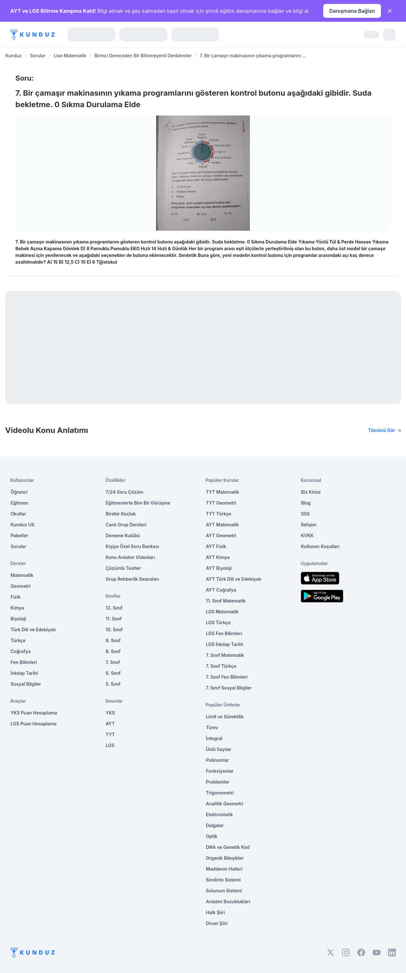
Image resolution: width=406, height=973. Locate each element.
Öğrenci (19, 492)
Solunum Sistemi (224, 890)
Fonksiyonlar (220, 771)
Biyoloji (18, 618)
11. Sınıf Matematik (226, 600)
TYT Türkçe (218, 513)
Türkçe (18, 640)
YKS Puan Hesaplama (34, 712)
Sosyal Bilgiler (26, 684)
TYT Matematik (222, 492)
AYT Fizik (216, 546)
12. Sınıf (114, 607)
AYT (110, 723)
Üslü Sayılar (219, 749)
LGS (110, 745)
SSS (305, 513)
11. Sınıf (114, 618)
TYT (110, 734)
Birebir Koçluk (121, 513)
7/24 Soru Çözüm (124, 492)
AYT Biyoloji (219, 568)
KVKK (307, 535)
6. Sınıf (113, 673)
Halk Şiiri (215, 912)
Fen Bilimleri (24, 662)
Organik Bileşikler (225, 858)
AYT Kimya (218, 557)
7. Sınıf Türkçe (221, 666)
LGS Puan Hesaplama (34, 723)
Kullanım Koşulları (320, 546)
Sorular (37, 55)
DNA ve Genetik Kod (228, 847)
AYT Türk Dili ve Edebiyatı (233, 579)
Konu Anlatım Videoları (130, 557)
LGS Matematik (222, 611)
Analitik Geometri (224, 803)
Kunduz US (23, 524)
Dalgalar (215, 825)
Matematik (22, 575)
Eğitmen (19, 503)
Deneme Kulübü (123, 535)
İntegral (214, 738)
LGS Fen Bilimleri (224, 633)
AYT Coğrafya (221, 590)
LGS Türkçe (218, 622)
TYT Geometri (221, 503)
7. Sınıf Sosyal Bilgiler (229, 687)
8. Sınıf (113, 651)
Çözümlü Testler (123, 568)
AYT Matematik (222, 524)
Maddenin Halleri (224, 869)
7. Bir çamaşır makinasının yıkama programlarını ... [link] (253, 55)
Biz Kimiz (311, 492)
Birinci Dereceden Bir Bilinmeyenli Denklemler (143, 55)
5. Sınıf (113, 684)
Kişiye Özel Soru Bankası (132, 546)
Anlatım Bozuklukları (228, 901)
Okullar (18, 513)
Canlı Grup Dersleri (126, 524)
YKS (110, 712)
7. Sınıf (113, 662)
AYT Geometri (221, 535)
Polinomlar (217, 760)
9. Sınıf (113, 640)
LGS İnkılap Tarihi (224, 644)
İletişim (308, 524)
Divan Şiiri (217, 923)
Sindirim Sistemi (223, 879)
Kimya (17, 607)
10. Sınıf (114, 629)
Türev (212, 727)
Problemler (218, 782)
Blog (306, 503)
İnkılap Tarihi (24, 673)
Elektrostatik (219, 814)
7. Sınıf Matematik (225, 655)
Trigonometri (220, 792)
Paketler (19, 535)
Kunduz (13, 55)
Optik (212, 836)
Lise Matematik (70, 55)
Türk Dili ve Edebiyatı (33, 629)
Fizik (15, 597)
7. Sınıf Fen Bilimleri (227, 677)
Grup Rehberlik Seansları (132, 579)
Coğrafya (21, 651)
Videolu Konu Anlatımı (203, 430)
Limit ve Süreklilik (225, 716)
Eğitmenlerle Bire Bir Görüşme (138, 503)
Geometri (20, 586)
